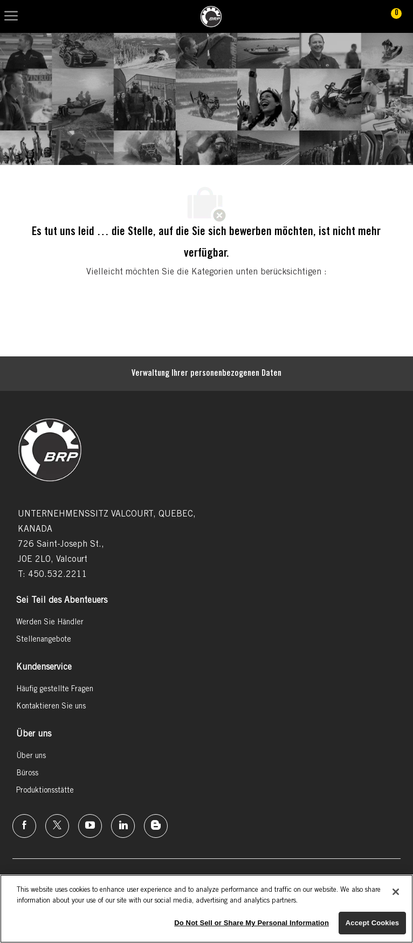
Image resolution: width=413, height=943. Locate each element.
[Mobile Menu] (11, 16)
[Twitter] (57, 826)
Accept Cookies (372, 923)
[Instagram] (90, 826)
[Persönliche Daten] (206, 373)
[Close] (396, 892)
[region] (206, 909)
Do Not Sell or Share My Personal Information (251, 923)
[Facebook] (24, 826)
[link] (211, 16)
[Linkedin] (123, 826)
